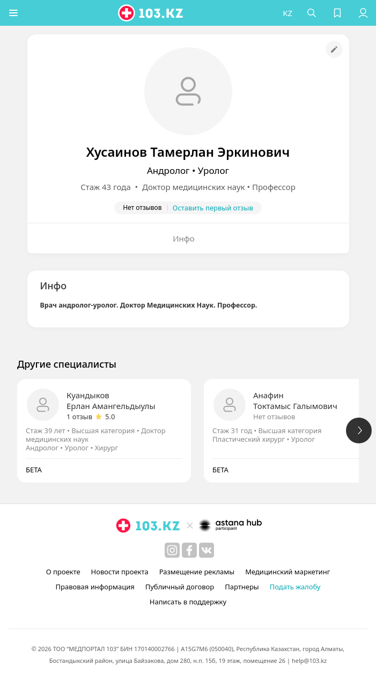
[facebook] (189, 550)
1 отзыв (79, 416)
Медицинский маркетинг (287, 571)
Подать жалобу (295, 587)
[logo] (151, 13)
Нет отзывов (274, 416)
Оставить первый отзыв (213, 207)
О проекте (63, 571)
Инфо (184, 238)
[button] (13, 13)
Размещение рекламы (196, 571)
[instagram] (172, 550)
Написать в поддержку (188, 602)
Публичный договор (179, 587)
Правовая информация (95, 587)
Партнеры (242, 587)
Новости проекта (120, 571)
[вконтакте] (206, 550)
